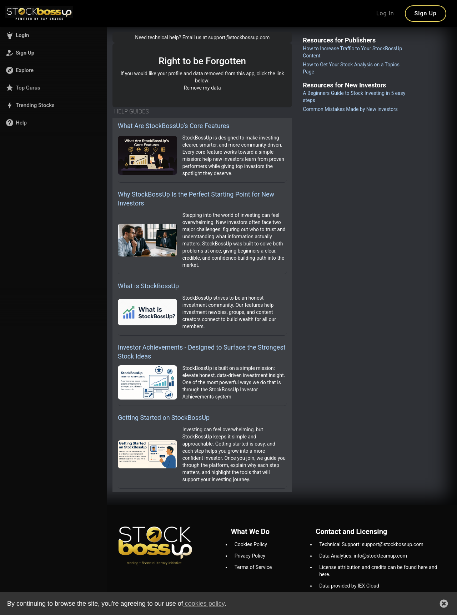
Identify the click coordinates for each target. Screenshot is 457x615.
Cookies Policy (251, 544)
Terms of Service (253, 567)
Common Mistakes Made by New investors (350, 109)
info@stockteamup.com (380, 556)
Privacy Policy (250, 556)
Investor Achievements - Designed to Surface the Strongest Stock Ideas (202, 352)
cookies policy (204, 603)
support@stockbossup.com (392, 544)
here (423, 567)
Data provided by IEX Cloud (349, 586)
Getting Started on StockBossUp (164, 417)
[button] (53, 35)
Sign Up (426, 13)
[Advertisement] (354, 222)
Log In (385, 13)
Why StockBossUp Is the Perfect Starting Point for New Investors (196, 198)
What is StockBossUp (148, 286)
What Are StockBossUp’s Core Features (174, 125)
